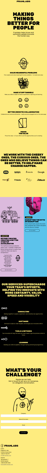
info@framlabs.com (6, 455)
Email (23, 425)
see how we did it (8, 269)
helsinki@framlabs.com (7, 464)
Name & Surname (23, 419)
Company (23, 413)
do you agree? (32, 230)
